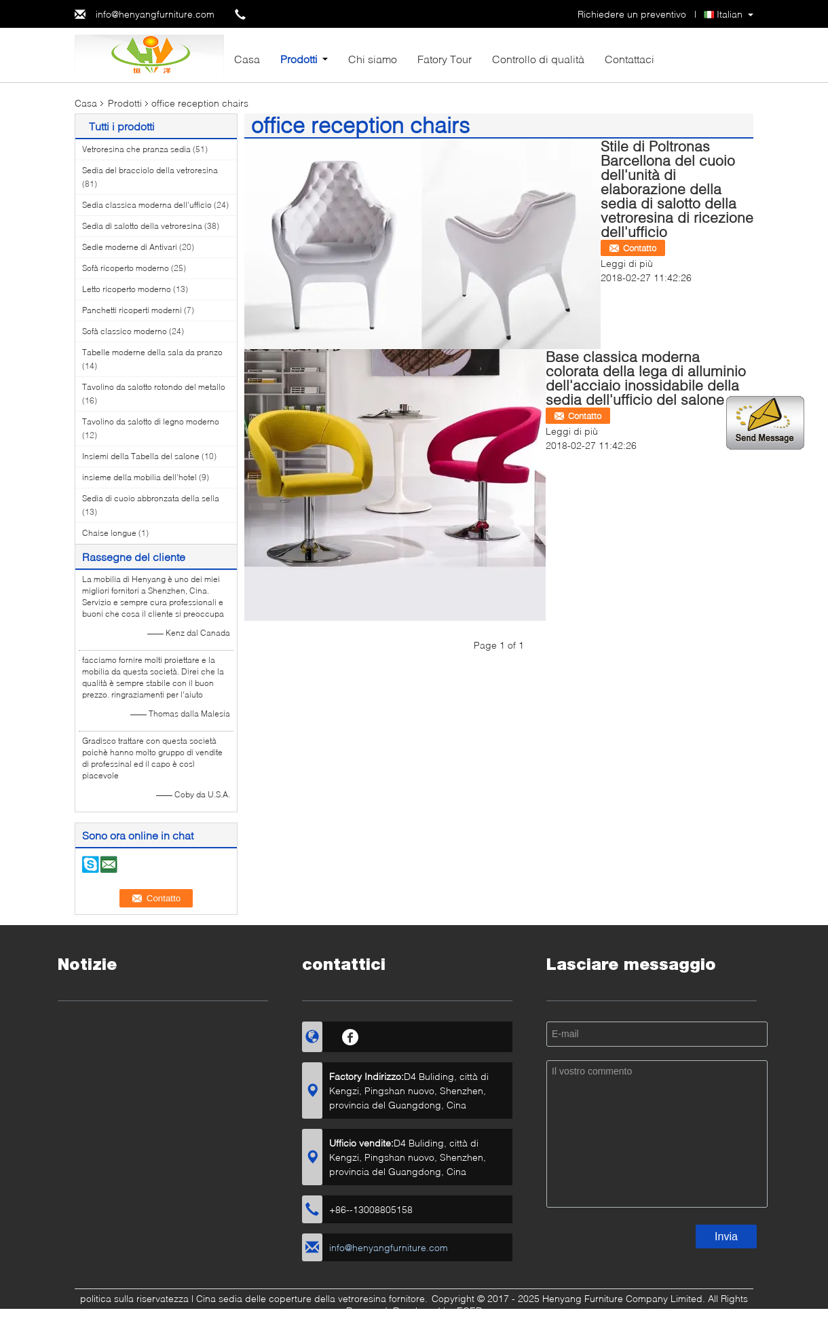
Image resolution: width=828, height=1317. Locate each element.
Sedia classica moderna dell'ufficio (147, 205)
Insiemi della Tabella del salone (141, 456)
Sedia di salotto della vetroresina (142, 226)
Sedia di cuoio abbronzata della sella (150, 498)
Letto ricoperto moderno (126, 289)
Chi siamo (372, 58)
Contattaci (629, 58)
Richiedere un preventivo (632, 14)
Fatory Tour (444, 58)
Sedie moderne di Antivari (129, 247)
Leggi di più (627, 263)
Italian (729, 14)
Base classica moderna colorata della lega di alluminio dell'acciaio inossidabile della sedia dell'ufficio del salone (646, 378)
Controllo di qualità (538, 58)
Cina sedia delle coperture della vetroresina (291, 1298)
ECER (469, 1310)
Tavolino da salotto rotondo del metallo (153, 387)
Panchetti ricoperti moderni (132, 310)
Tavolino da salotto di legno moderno (150, 421)
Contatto (639, 247)
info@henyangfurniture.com (155, 14)
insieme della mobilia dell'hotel (139, 477)
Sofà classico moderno (124, 331)
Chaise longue (109, 533)
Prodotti (299, 58)
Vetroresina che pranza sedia (136, 149)
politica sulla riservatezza (134, 1298)
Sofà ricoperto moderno (125, 268)
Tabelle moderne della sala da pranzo (152, 352)
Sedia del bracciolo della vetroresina (150, 170)
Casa (247, 58)
